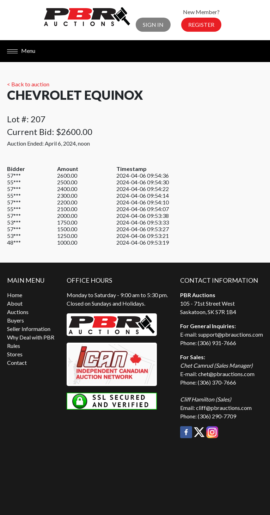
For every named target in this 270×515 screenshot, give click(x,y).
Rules (13, 345)
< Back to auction (28, 84)
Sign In (153, 24)
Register (201, 24)
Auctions (18, 311)
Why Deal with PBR (30, 337)
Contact (17, 362)
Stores (15, 354)
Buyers (15, 320)
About (15, 303)
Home (14, 295)
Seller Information (28, 328)
